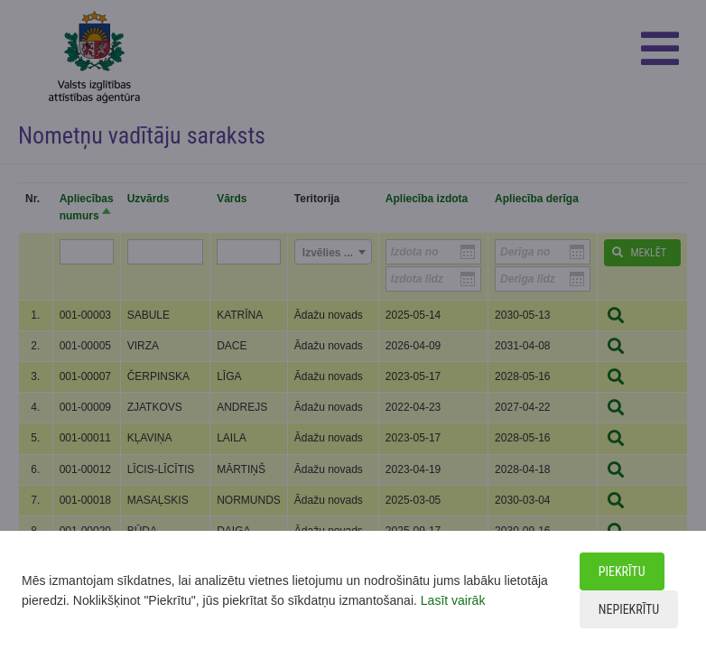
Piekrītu (622, 571)
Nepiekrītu (629, 609)
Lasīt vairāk (453, 600)
